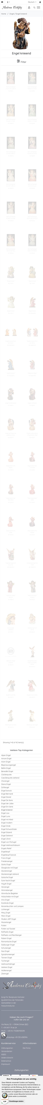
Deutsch (31, 2)
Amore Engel (6, 758)
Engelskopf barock (8, 855)
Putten (3, 925)
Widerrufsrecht (7, 1058)
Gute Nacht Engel (8, 880)
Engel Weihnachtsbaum (10, 845)
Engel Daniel (6, 797)
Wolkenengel (6, 970)
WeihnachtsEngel (8, 964)
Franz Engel (6, 858)
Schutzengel (6, 948)
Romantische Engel (8, 941)
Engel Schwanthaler (9, 829)
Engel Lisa (5, 813)
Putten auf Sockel (8, 929)
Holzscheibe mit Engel (10, 897)
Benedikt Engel (7, 771)
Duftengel (5, 787)
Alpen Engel (6, 755)
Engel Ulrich (6, 839)
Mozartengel (6, 922)
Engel (12, 14)
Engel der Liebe (7, 803)
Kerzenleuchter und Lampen (12, 906)
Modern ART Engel (8, 919)
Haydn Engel (6, 884)
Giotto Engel (6, 864)
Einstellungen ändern (16, 1101)
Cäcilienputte (6, 775)
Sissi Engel (5, 951)
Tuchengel (5, 961)
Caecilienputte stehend (10, 778)
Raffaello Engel (7, 932)
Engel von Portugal (8, 842)
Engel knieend (21, 14)
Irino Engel (5, 900)
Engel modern (6, 823)
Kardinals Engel (7, 903)
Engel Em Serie (7, 807)
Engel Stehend (7, 836)
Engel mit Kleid (7, 819)
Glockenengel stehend (10, 874)
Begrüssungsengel (8, 765)
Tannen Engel (6, 958)
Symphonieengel (8, 954)
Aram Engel (5, 762)
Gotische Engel (7, 877)
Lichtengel (5, 909)
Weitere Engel (6, 967)
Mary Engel (5, 913)
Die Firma (26, 1048)
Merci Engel (5, 916)
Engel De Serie (7, 800)
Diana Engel (6, 784)
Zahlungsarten (7, 1048)
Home (3, 14)
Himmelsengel (7, 890)
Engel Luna (5, 816)
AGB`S (3, 1054)
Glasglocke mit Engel (9, 868)
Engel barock (6, 791)
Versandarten (6, 1051)
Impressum (5, 1064)
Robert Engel (6, 938)
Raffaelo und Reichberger (11, 935)
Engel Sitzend (6, 832)
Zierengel (5, 974)
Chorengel (5, 781)
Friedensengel (6, 861)
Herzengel (5, 887)
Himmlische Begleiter (9, 893)
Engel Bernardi (7, 794)
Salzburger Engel (8, 945)
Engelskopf (5, 852)
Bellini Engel (6, 768)
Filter (21, 61)
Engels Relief (6, 848)
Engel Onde (5, 826)
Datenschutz (6, 1061)
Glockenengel (6, 871)
